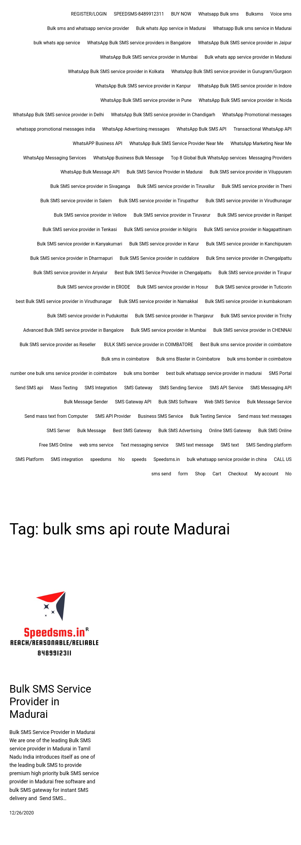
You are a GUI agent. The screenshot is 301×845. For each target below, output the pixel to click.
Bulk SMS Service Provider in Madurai (50, 702)
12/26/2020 (21, 813)
